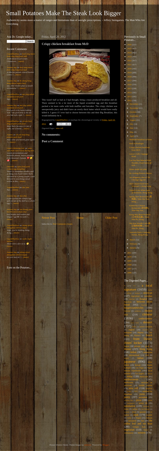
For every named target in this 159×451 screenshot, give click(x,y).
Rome (126, 409)
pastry (127, 397)
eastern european (145, 327)
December (134, 104)
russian (134, 409)
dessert (147, 322)
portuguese (130, 403)
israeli (126, 358)
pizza (138, 400)
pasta (142, 394)
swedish (149, 415)
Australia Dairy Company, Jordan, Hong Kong (140, 233)
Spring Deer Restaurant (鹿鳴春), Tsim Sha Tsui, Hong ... (140, 199)
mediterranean (131, 379)
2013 (129, 96)
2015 (129, 88)
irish (147, 355)
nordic (129, 391)
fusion (126, 346)
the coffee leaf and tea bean (138, 422)
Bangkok (143, 299)
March (133, 240)
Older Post (111, 217)
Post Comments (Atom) (62, 224)
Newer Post (48, 217)
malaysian (144, 376)
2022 (129, 60)
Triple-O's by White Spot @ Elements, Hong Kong (140, 191)
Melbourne (128, 382)
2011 (129, 253)
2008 (129, 265)
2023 (129, 56)
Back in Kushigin (136, 143)
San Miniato (145, 409)
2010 (129, 257)
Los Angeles (139, 373)
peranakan (143, 397)
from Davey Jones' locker (138, 341)
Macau (150, 373)
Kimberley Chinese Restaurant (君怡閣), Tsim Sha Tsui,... (139, 208)
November (134, 108)
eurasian (145, 330)
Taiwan (149, 418)
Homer (127, 349)
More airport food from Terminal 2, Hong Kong (140, 185)
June (132, 128)
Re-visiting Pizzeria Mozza (140, 173)
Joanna (10, 134)
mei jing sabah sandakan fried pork (20, 95)
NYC (136, 391)
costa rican (135, 323)
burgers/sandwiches (133, 307)
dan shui (25, 187)
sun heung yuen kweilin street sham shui (19, 210)
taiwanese (132, 421)
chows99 (10, 166)
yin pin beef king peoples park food (19, 122)
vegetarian (129, 429)
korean (138, 365)
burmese (127, 311)
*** (134, 286)
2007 (129, 269)
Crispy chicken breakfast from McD (139, 148)
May (132, 132)
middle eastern (145, 385)
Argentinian (135, 296)
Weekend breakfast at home (140, 139)
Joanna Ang (12, 67)
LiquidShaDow (13, 54)
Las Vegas (140, 368)
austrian (131, 299)
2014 (129, 92)
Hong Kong (146, 349)
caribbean (137, 311)
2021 (129, 64)
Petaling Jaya (128, 400)
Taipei (138, 418)
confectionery (145, 318)
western (141, 432)
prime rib (143, 403)
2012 (129, 100)
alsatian (137, 293)
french (149, 335)
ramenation (129, 406)
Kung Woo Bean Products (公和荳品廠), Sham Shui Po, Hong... (140, 216)
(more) (21, 61)
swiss (129, 418)
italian (140, 358)
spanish (143, 412)
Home (80, 217)
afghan (150, 290)
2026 (129, 44)
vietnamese (128, 433)
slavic (134, 412)
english (131, 329)
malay (130, 376)
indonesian (147, 352)
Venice (145, 430)
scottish (126, 412)
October (133, 112)
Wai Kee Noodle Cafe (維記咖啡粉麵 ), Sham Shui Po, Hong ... (140, 225)
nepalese (149, 388)
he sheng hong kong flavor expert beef (19, 82)
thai (142, 421)
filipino (140, 332)
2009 (129, 261)
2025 (129, 48)
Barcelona (128, 302)
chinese (147, 314)
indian (133, 352)
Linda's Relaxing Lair (16, 148)
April (132, 136)
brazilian (144, 305)
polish (150, 400)
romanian (146, 406)
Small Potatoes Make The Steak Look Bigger (63, 13)
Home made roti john (138, 169)
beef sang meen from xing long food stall (21, 55)
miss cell (59, 128)
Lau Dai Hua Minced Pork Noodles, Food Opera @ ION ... (140, 162)
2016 (129, 84)
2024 (129, 52)
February (134, 244)
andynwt (87, 445)
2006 (129, 273)
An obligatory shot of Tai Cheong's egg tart (139, 178)
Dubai (134, 327)
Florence (137, 335)
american (147, 293)
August (133, 120)
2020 (129, 68)
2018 (129, 76)
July (132, 124)
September (134, 116)
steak (135, 414)
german (137, 346)
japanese (129, 361)
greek (147, 346)
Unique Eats (139, 427)
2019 (129, 72)
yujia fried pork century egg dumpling (18, 167)
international (134, 355)
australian (148, 296)
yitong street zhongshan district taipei (19, 226)
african (129, 293)
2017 (129, 80)
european (128, 332)
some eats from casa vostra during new (20, 149)
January (133, 248)
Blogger (106, 445)
